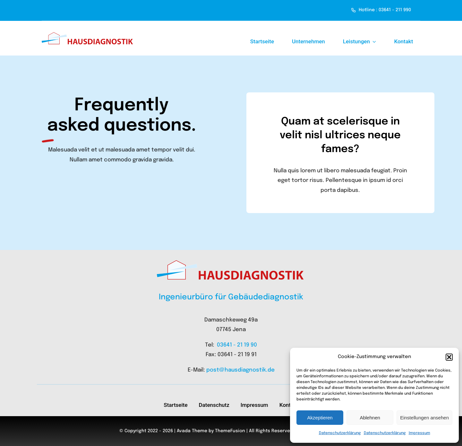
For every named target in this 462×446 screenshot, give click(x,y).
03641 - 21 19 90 (237, 345)
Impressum (419, 433)
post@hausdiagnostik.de (240, 370)
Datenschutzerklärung (340, 433)
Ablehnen (370, 417)
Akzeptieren (319, 417)
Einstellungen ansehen (424, 417)
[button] (449, 357)
